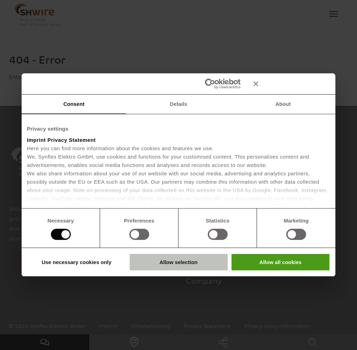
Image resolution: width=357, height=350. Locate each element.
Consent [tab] (74, 104)
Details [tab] (178, 104)
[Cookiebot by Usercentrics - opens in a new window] (210, 84)
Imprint (36, 140)
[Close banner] (291, 83)
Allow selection (178, 262)
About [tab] (283, 104)
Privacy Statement (71, 140)
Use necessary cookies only (76, 262)
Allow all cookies (280, 262)
